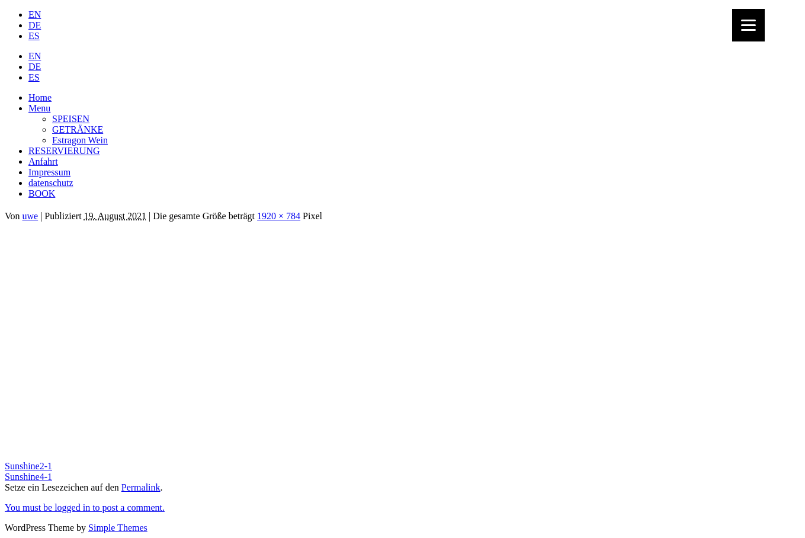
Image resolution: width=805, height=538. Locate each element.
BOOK (41, 193)
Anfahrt (43, 161)
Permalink (141, 487)
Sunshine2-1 (28, 466)
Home (40, 97)
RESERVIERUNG (64, 151)
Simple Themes (117, 528)
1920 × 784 (278, 216)
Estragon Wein (80, 140)
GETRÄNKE (77, 129)
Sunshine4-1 (28, 477)
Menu (39, 108)
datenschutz (50, 183)
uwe (31, 216)
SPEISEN (70, 119)
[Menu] (748, 25)
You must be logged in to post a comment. (85, 507)
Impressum (49, 172)
